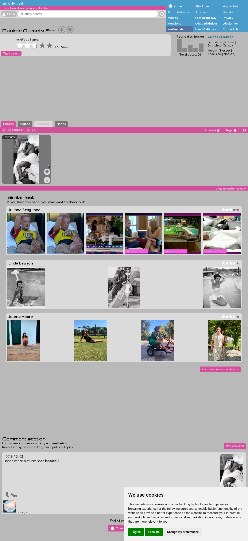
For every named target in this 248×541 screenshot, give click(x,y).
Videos (173, 17)
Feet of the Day (206, 17)
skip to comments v (231, 188)
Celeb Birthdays (206, 23)
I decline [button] (153, 532)
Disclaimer (230, 23)
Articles (200, 12)
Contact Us (230, 29)
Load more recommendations (220, 369)
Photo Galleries (179, 12)
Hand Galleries (205, 29)
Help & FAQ (230, 6)
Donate (228, 12)
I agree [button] (136, 532)
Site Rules (202, 6)
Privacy (228, 17)
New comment (235, 446)
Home (178, 6)
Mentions (174, 23)
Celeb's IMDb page (220, 36)
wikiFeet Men (176, 29)
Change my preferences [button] (182, 532)
